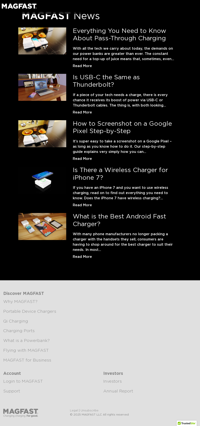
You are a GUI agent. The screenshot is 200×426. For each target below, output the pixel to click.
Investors (112, 381)
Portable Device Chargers (29, 311)
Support (11, 391)
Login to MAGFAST (23, 381)
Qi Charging (15, 321)
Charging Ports (19, 331)
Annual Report (118, 391)
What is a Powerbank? (26, 341)
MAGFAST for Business (27, 360)
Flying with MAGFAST (26, 350)
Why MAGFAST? (20, 302)
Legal (74, 410)
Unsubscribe (89, 410)
